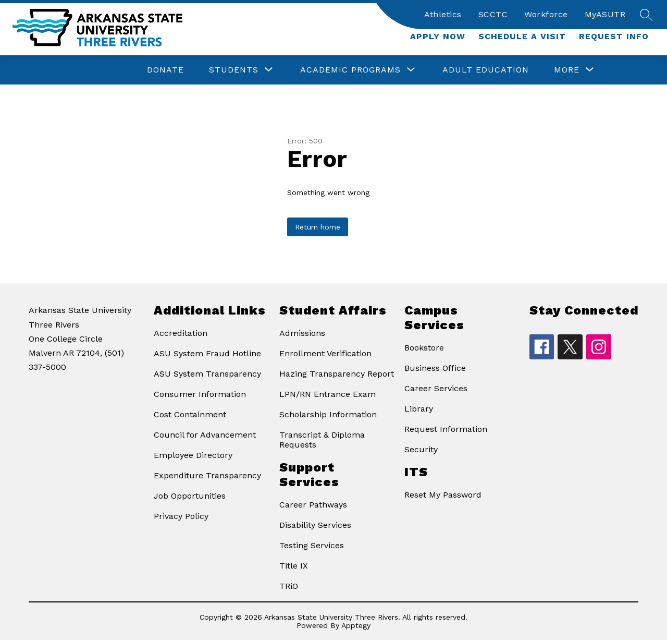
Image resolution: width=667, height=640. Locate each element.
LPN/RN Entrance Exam (327, 394)
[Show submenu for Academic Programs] (350, 70)
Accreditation (180, 333)
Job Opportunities (190, 496)
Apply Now (437, 36)
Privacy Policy (181, 516)
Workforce (546, 14)
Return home (317, 227)
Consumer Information (200, 394)
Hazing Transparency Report (336, 374)
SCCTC (493, 14)
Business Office (435, 368)
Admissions (302, 333)
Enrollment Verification (325, 353)
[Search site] (646, 14)
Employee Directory (193, 455)
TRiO (288, 586)
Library (418, 409)
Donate (165, 70)
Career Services (435, 388)
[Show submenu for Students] (233, 70)
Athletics (443, 14)
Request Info (614, 36)
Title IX (293, 566)
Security (421, 449)
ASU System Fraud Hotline (207, 353)
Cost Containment (190, 414)
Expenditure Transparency (207, 475)
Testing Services (311, 545)
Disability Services (315, 525)
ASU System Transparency (207, 374)
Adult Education (485, 70)
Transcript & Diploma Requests (322, 440)
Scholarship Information (328, 414)
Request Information (445, 429)
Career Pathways (313, 505)
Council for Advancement (205, 435)
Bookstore (424, 348)
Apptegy (355, 625)
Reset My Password (442, 495)
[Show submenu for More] (566, 70)
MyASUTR (605, 14)
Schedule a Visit (522, 36)
